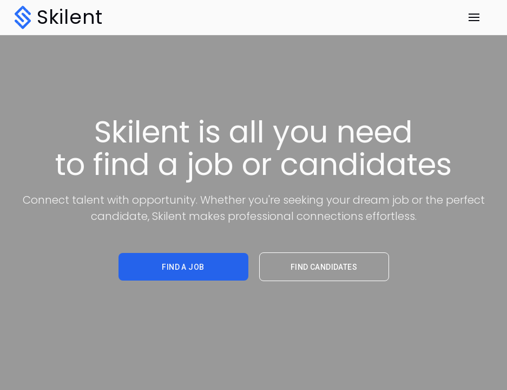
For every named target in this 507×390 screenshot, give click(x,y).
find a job (183, 267)
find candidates (324, 267)
